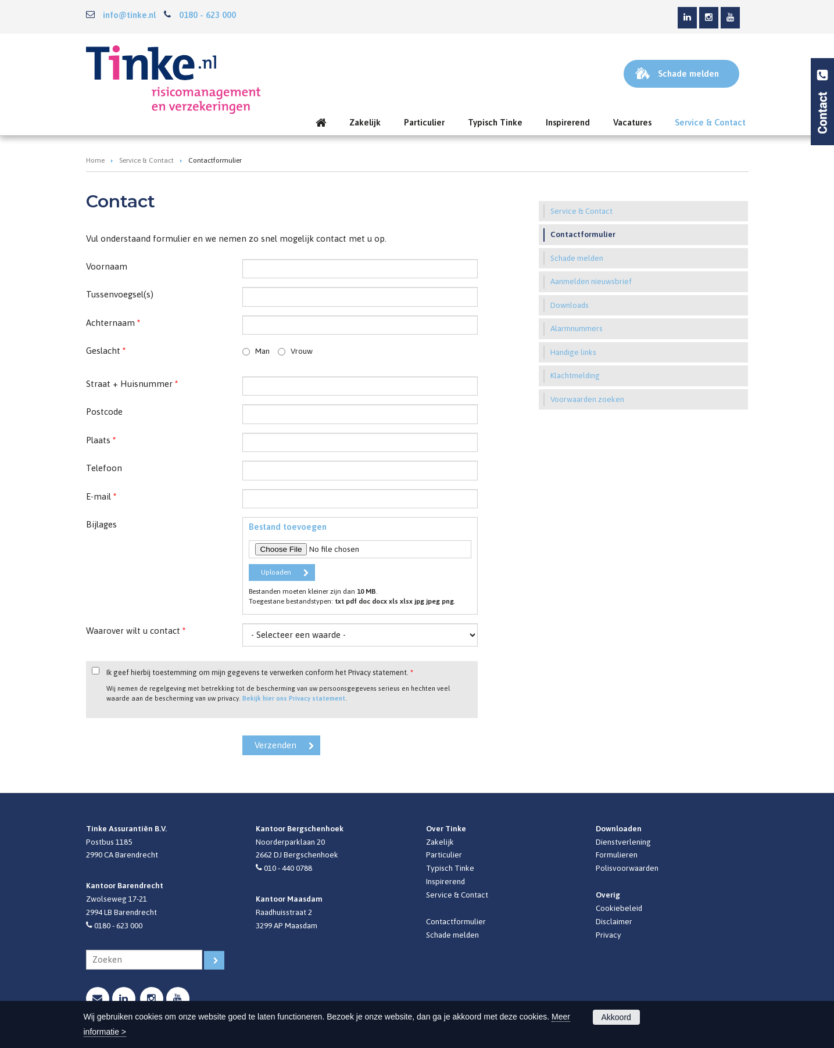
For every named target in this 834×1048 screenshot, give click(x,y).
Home (95, 160)
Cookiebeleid (619, 908)
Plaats (101, 440)
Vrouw (302, 351)
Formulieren (617, 854)
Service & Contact (146, 160)
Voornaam (106, 266)
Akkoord (616, 1017)
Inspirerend (445, 881)
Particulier (444, 854)
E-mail (101, 496)
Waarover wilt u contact (135, 631)
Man (262, 351)
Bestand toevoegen (288, 527)
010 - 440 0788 (288, 868)
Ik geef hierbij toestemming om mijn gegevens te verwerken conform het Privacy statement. (259, 672)
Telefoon (104, 468)
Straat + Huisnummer (132, 384)
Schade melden (452, 934)
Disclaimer (614, 921)
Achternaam (113, 323)
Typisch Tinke (450, 868)
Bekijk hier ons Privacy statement (293, 698)
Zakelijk (440, 841)
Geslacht (106, 351)
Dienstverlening (623, 841)
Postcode (104, 412)
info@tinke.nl (129, 15)
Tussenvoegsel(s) (119, 294)
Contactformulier (456, 921)
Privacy (608, 934)
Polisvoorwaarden (627, 868)
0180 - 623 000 (207, 15)
